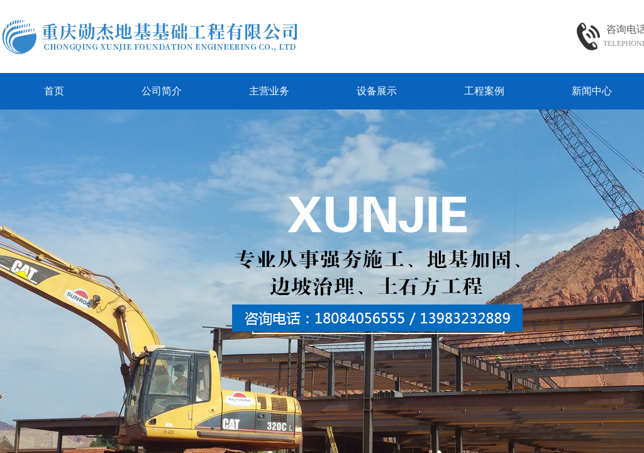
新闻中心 (592, 91)
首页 (54, 91)
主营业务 (269, 91)
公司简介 (162, 91)
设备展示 (377, 91)
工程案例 (484, 91)
